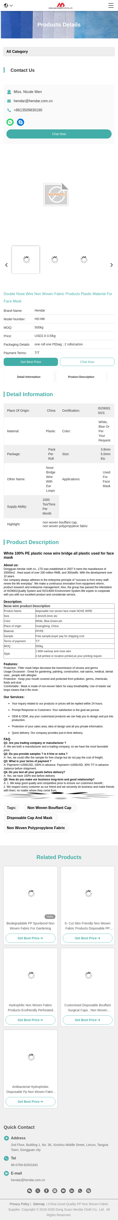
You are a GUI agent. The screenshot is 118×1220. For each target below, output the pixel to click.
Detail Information (28, 377)
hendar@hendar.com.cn (33, 101)
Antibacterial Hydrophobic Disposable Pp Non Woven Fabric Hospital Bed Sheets (30, 1089)
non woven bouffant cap (49, 808)
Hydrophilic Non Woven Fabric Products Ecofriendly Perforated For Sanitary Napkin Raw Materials (30, 1008)
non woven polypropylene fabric (36, 828)
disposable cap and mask (29, 818)
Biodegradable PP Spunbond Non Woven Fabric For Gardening (30, 925)
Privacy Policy (19, 1204)
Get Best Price (31, 361)
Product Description (81, 377)
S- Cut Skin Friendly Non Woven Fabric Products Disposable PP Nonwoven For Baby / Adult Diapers (87, 926)
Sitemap (39, 1204)
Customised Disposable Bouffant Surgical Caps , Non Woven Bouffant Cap (87, 1008)
